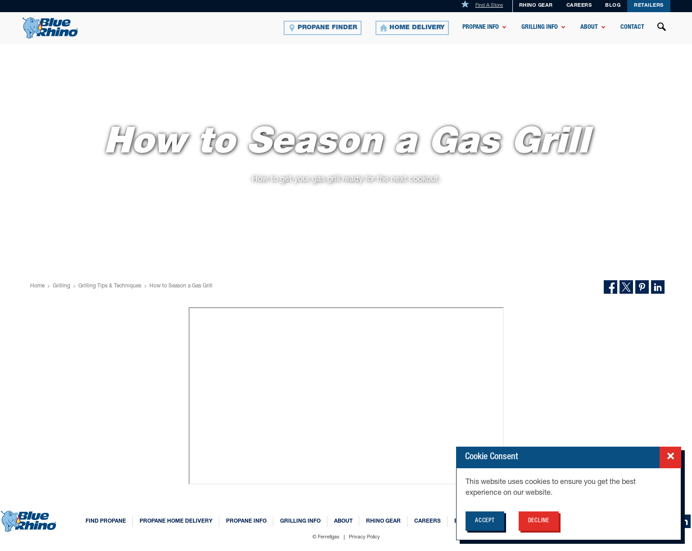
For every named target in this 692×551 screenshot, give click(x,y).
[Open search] (662, 27)
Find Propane (106, 521)
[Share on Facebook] (610, 287)
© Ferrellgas (325, 537)
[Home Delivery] (412, 28)
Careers (579, 5)
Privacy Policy (364, 537)
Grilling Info (539, 27)
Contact (632, 27)
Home (37, 286)
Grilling (61, 286)
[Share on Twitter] (626, 287)
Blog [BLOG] (612, 5)
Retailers (649, 5)
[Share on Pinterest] (642, 287)
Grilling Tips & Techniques (109, 286)
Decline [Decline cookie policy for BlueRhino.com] (538, 521)
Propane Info (480, 27)
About (589, 27)
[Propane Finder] (323, 28)
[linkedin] (684, 521)
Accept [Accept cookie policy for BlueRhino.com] (485, 521)
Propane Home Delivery (176, 521)
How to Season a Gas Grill (181, 286)
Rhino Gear (536, 5)
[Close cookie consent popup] (670, 457)
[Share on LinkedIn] (658, 287)
